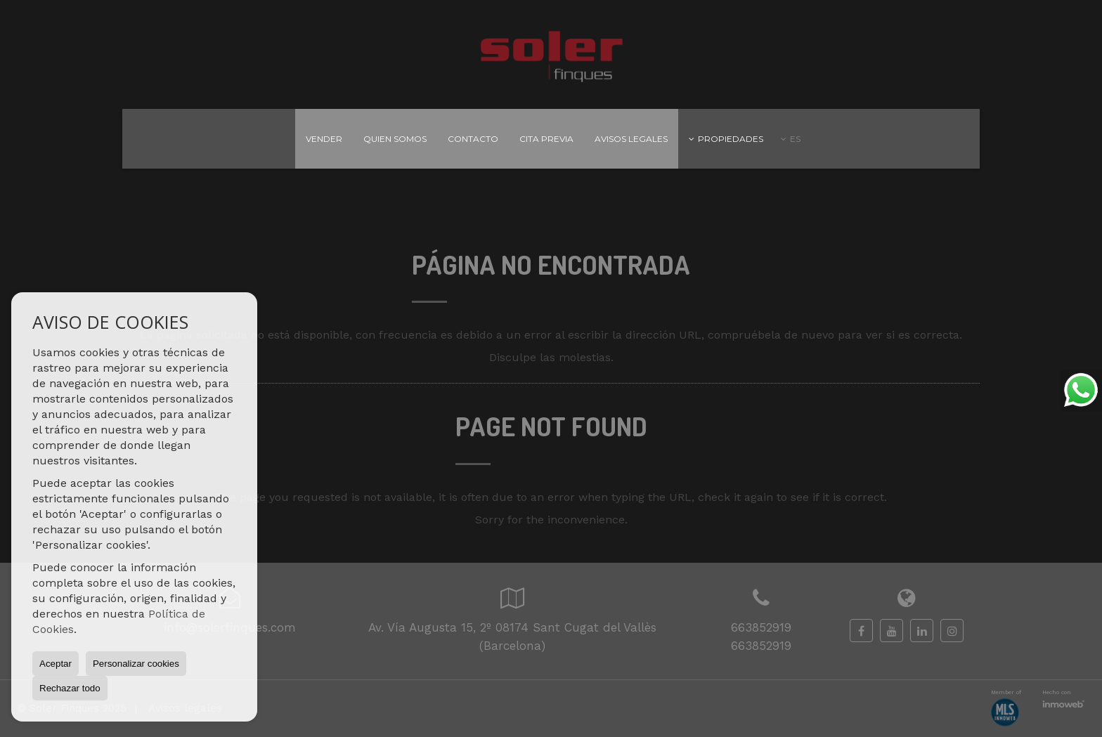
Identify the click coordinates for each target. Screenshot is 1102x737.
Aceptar (55, 663)
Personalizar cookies (136, 663)
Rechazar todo (70, 688)
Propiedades (726, 138)
